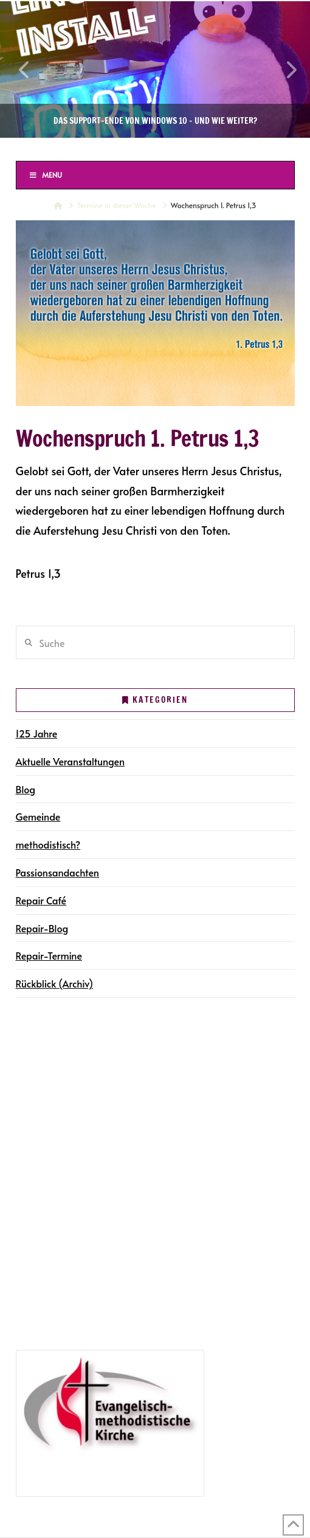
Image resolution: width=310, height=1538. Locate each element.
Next (284, 69)
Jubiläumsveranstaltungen (93, 1291)
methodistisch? (48, 844)
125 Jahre (37, 733)
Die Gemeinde (50, 1048)
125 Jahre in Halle (58, 1273)
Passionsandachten (57, 872)
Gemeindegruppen (61, 1066)
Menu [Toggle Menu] (46, 175)
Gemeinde (38, 816)
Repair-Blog (42, 928)
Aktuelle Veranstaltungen (70, 761)
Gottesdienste (66, 1101)
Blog (26, 789)
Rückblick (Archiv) (55, 983)
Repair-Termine (49, 955)
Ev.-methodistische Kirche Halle (154, 148)
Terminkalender (53, 1084)
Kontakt (36, 1153)
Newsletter (42, 1136)
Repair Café (41, 900)
